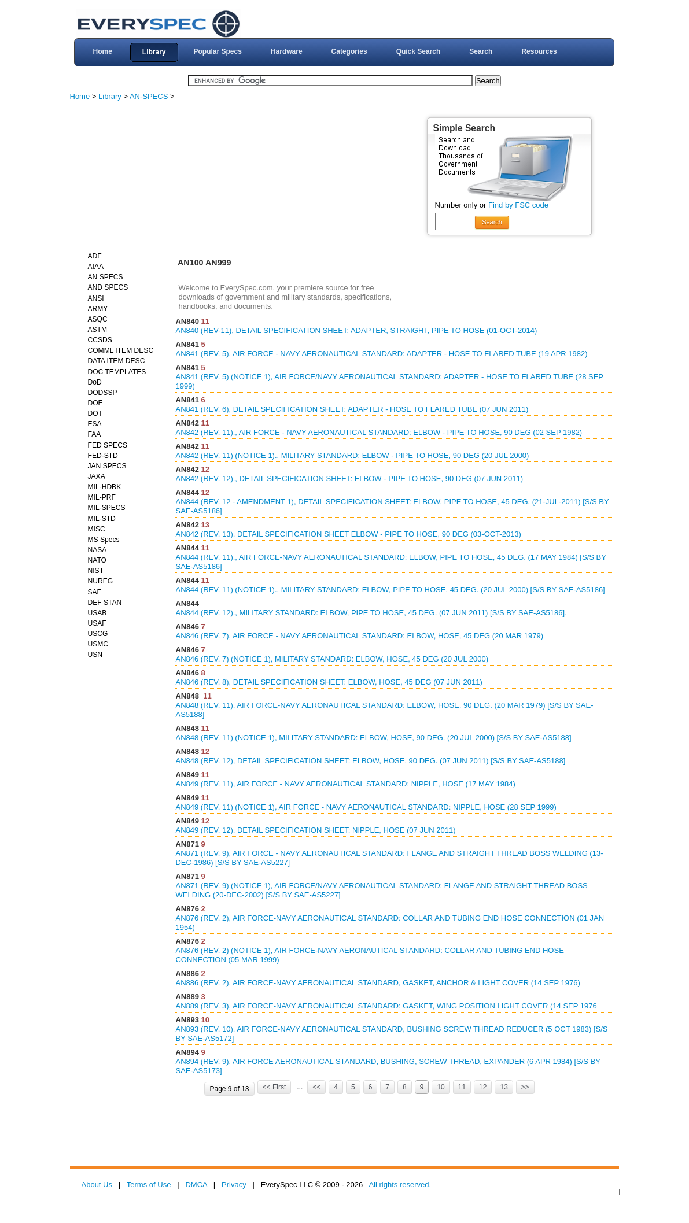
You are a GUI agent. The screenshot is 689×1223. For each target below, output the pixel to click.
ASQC (98, 319)
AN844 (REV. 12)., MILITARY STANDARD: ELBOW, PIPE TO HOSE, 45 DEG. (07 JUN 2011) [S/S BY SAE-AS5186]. (370, 612)
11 (462, 1087)
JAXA (96, 476)
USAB (97, 613)
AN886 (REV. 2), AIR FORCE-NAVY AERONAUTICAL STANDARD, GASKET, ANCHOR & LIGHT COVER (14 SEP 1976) (377, 982)
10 (440, 1087)
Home (102, 51)
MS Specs (104, 539)
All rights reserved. (400, 1184)
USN (95, 655)
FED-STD (103, 456)
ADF (95, 256)
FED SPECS (107, 445)
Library (154, 52)
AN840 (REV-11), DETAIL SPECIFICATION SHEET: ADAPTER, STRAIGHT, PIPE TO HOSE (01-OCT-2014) (356, 330)
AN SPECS (105, 277)
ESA (95, 424)
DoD (95, 382)
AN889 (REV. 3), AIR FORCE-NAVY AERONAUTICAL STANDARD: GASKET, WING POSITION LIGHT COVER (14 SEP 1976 (385, 1006)
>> (525, 1087)
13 (503, 1087)
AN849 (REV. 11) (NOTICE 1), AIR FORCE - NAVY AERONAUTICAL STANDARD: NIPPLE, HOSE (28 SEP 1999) (365, 807)
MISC (96, 529)
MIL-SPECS (107, 508)
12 (483, 1087)
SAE (95, 592)
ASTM (98, 330)
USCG (98, 634)
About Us (97, 1184)
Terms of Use (149, 1184)
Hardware (287, 51)
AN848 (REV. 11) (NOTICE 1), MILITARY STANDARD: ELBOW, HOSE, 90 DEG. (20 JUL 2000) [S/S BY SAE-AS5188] (373, 737)
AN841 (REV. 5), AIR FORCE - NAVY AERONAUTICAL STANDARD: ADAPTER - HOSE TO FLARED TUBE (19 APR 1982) (381, 353)
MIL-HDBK (104, 487)
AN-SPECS (149, 96)
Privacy (234, 1184)
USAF (97, 623)
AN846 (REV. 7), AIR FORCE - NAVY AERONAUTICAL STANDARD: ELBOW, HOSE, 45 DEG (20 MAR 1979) (359, 635)
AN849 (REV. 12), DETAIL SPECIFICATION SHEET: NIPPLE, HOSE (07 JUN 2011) (315, 830)
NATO (97, 560)
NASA (97, 550)
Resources (539, 51)
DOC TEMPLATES (117, 372)
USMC (98, 644)
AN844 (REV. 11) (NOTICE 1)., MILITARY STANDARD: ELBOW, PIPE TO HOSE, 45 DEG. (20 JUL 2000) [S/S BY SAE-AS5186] (390, 589)
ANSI (96, 298)
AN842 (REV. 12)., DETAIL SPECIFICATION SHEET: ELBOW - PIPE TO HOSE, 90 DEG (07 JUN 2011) (349, 478)
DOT (95, 413)
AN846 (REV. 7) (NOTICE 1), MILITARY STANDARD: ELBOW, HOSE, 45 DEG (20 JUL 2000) (331, 659)
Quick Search (418, 51)
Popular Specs (218, 51)
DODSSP (102, 393)
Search (480, 51)
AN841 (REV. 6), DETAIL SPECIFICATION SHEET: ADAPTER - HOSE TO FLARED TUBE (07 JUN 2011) (351, 409)
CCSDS (100, 340)
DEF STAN (105, 602)
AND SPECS (108, 287)
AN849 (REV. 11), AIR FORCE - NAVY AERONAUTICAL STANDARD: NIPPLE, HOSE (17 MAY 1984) (345, 783)
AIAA (96, 267)
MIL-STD (102, 519)
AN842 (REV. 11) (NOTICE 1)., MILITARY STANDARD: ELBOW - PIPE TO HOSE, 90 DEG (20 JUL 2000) (352, 455)
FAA (94, 434)
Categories (349, 51)
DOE (95, 403)
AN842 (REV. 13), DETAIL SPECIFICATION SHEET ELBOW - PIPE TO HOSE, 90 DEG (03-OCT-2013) (348, 534)
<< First (274, 1087)
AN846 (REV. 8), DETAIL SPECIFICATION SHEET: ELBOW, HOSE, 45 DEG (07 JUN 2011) (328, 682)
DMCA (196, 1184)
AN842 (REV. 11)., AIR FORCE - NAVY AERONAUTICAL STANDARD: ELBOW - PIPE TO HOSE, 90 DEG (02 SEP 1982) (378, 432)
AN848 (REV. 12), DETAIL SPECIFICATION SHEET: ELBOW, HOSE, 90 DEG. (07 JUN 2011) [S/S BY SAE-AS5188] (370, 760)
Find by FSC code (518, 205)
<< (316, 1087)
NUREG (100, 581)
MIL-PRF (102, 497)
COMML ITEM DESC (121, 350)
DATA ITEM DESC (116, 361)
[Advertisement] (162, 176)
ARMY (98, 309)
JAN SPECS (107, 466)
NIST (96, 571)
